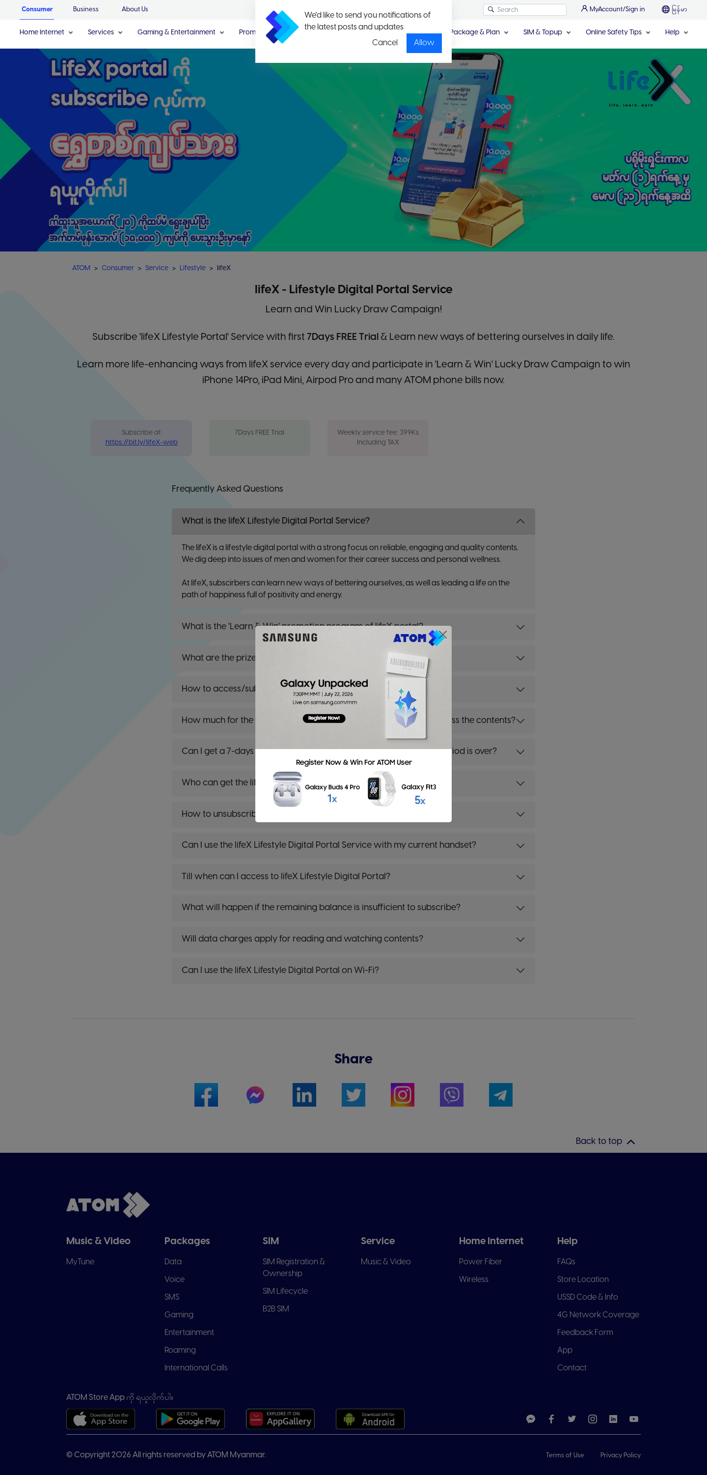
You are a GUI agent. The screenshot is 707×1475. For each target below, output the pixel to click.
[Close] (443, 634)
